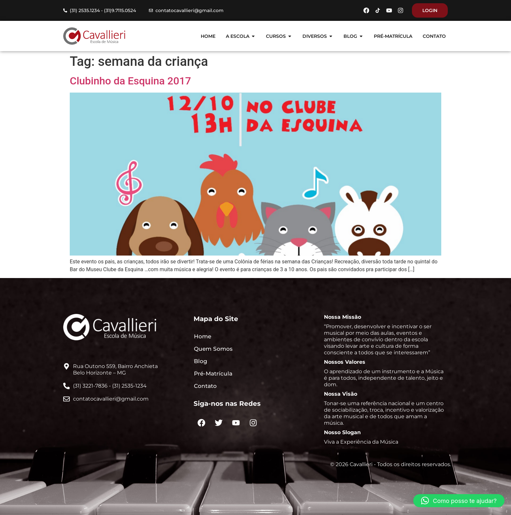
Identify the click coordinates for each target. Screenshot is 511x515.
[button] (458, 500)
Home (202, 336)
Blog (200, 361)
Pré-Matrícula (213, 373)
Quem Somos (213, 349)
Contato (205, 386)
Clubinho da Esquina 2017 (130, 81)
